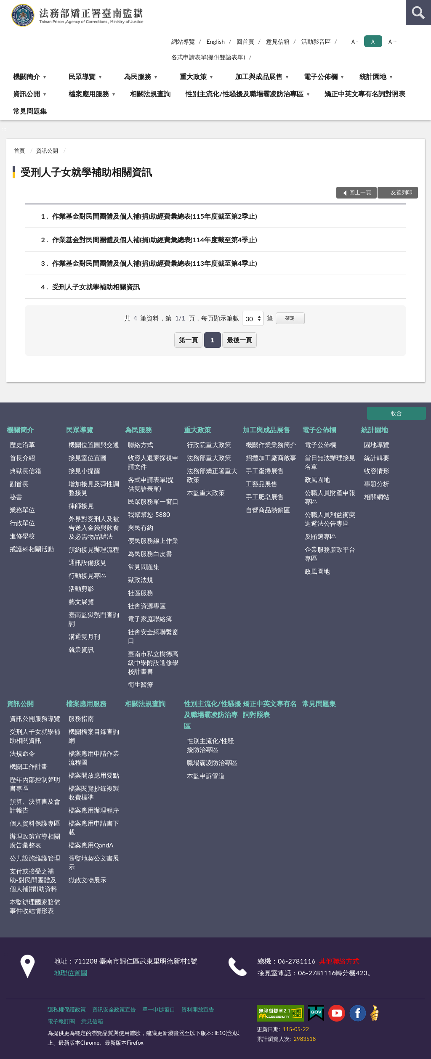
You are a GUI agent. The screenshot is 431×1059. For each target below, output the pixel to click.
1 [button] (212, 340)
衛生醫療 (140, 684)
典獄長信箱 (25, 470)
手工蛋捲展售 (265, 470)
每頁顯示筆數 (220, 318)
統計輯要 (376, 457)
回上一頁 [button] (360, 192)
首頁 (19, 150)
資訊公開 (26, 94)
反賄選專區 (320, 536)
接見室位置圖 (87, 457)
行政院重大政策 (209, 444)
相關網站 (376, 496)
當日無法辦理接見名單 (330, 462)
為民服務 (137, 76)
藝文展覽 (81, 601)
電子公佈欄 (321, 76)
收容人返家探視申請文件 (153, 462)
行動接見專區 (87, 575)
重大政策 (193, 76)
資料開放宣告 (197, 1009)
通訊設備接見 (87, 562)
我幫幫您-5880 (149, 514)
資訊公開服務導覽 (35, 718)
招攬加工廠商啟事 (271, 457)
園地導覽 (376, 444)
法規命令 (22, 753)
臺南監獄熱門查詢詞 (94, 619)
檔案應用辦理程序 (94, 810)
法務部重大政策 (209, 457)
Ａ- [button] (354, 41)
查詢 (418, 12)
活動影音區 (316, 41)
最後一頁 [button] (239, 340)
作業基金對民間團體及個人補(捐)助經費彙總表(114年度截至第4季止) (154, 239)
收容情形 (376, 470)
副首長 (19, 483)
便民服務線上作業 (153, 540)
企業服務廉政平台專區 (330, 553)
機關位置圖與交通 (94, 444)
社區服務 (140, 592)
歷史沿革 (22, 444)
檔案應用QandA (91, 845)
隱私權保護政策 (67, 1009)
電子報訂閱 (61, 1021)
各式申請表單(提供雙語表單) (208, 57)
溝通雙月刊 (84, 636)
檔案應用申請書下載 (94, 827)
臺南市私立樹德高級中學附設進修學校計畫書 (153, 662)
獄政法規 (140, 579)
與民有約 (140, 527)
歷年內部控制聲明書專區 (35, 784)
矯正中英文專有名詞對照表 (365, 94)
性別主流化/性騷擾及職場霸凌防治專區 (244, 94)
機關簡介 (26, 76)
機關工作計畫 (29, 766)
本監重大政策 (206, 492)
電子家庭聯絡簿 (150, 618)
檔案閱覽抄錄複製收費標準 (94, 792)
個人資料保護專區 (35, 823)
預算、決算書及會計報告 (35, 805)
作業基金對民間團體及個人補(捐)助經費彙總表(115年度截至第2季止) (154, 216)
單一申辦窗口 (158, 1009)
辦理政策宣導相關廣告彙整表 (35, 840)
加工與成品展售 (258, 76)
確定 (290, 317)
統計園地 (372, 76)
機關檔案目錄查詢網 (94, 736)
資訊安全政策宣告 (114, 1009)
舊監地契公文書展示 (94, 862)
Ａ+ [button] (391, 41)
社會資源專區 (147, 605)
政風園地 (317, 479)
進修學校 (22, 536)
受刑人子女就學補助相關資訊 (86, 172)
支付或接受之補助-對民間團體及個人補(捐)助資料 (33, 879)
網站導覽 (183, 41)
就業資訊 (81, 649)
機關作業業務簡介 (271, 444)
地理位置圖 (71, 973)
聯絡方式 (140, 444)
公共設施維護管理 (35, 858)
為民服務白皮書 (150, 553)
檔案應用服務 (89, 94)
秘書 (16, 496)
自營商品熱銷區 (268, 510)
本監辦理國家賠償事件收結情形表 (35, 906)
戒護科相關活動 (32, 549)
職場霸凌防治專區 (212, 762)
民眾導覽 (82, 76)
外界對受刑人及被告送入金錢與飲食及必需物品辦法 (94, 527)
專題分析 (376, 483)
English (215, 41)
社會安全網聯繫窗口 (153, 636)
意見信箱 (278, 41)
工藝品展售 (261, 483)
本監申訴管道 (206, 775)
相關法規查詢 (150, 94)
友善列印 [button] (401, 192)
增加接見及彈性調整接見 (94, 488)
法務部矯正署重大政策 (212, 475)
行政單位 (22, 523)
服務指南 (81, 718)
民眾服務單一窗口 (153, 501)
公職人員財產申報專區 (330, 497)
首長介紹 (22, 457)
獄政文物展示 (87, 880)
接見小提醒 (84, 470)
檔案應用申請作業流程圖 (94, 757)
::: (7, 6)
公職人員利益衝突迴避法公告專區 (330, 519)
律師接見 (81, 505)
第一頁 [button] (188, 340)
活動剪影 (81, 588)
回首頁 (245, 41)
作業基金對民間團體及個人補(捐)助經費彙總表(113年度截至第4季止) (154, 263)
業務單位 (22, 510)
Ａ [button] (373, 41)
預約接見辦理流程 (94, 549)
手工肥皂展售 (265, 496)
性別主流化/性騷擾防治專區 (210, 745)
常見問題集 (30, 111)
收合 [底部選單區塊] (396, 413)
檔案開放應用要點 (94, 775)
